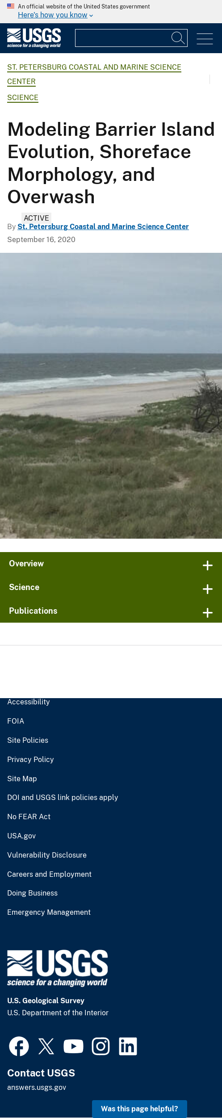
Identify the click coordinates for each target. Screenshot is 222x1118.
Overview (26, 563)
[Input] (131, 38)
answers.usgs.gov (36, 1087)
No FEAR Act (28, 817)
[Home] (34, 46)
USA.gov (21, 836)
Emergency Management (49, 913)
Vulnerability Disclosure (47, 855)
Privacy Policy (30, 760)
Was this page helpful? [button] (139, 1109)
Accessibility (28, 702)
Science (22, 97)
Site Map (22, 779)
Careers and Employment (49, 875)
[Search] (179, 38)
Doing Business (32, 893)
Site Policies (27, 741)
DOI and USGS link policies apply (62, 798)
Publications (33, 611)
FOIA (15, 721)
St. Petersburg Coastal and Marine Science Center (103, 226)
